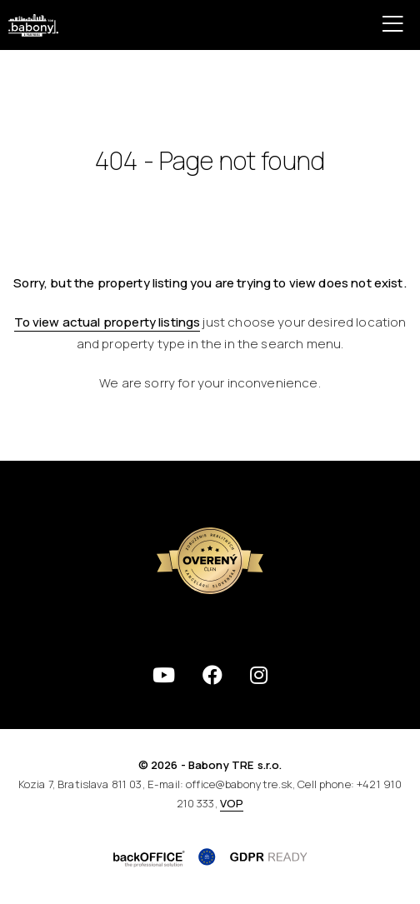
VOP (231, 803)
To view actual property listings (107, 322)
